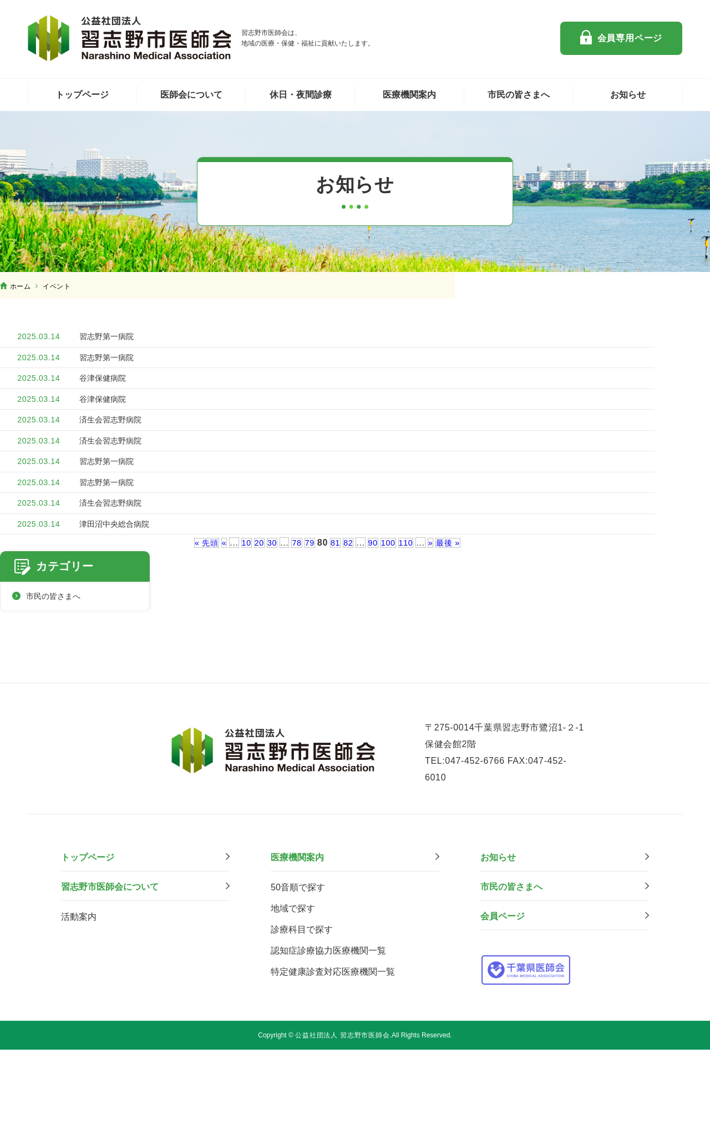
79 (308, 651)
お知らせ (628, 94)
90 (374, 651)
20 (255, 651)
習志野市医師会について (110, 976)
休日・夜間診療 (301, 94)
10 (241, 651)
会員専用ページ (630, 38)
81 (335, 651)
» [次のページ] (436, 651)
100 (391, 651)
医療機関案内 (409, 94)
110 (411, 651)
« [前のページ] (218, 651)
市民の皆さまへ (519, 94)
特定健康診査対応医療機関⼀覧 (333, 1061)
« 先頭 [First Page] (199, 651)
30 (268, 651)
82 (349, 651)
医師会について (191, 94)
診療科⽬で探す (302, 1019)
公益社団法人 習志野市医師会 (130, 38)
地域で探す (293, 998)
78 (295, 651)
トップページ (82, 94)
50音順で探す (298, 977)
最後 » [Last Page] (456, 651)
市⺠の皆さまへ (511, 976)
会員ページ (502, 1006)
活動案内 (79, 1006)
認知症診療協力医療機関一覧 (328, 1040)
